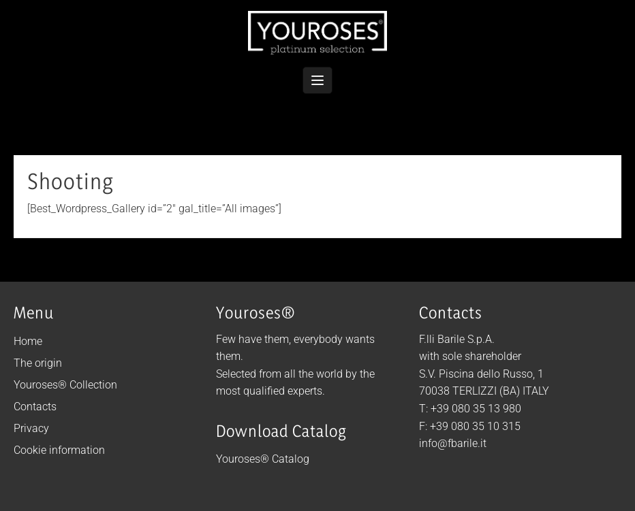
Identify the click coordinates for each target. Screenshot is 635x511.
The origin (38, 363)
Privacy (31, 428)
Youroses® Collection (65, 384)
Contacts (35, 406)
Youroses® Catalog (262, 458)
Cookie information (59, 450)
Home (28, 341)
